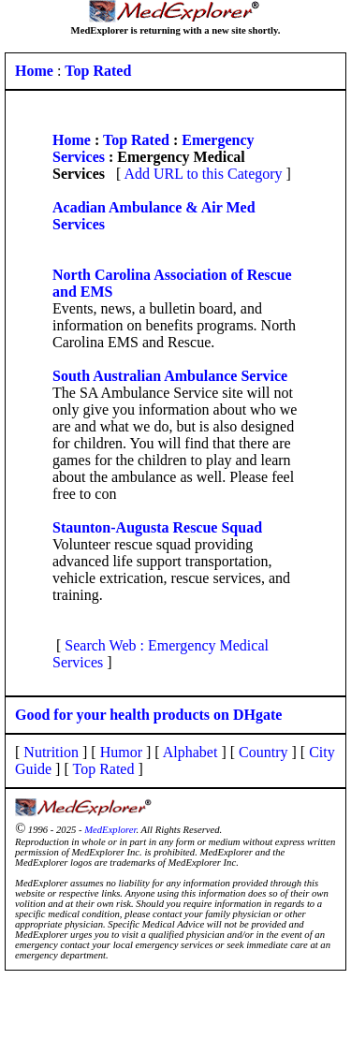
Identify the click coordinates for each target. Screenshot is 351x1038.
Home (71, 140)
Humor (121, 752)
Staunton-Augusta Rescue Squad (157, 527)
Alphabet (190, 752)
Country (263, 752)
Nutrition (51, 752)
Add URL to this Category (203, 174)
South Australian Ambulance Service (169, 376)
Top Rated (136, 140)
